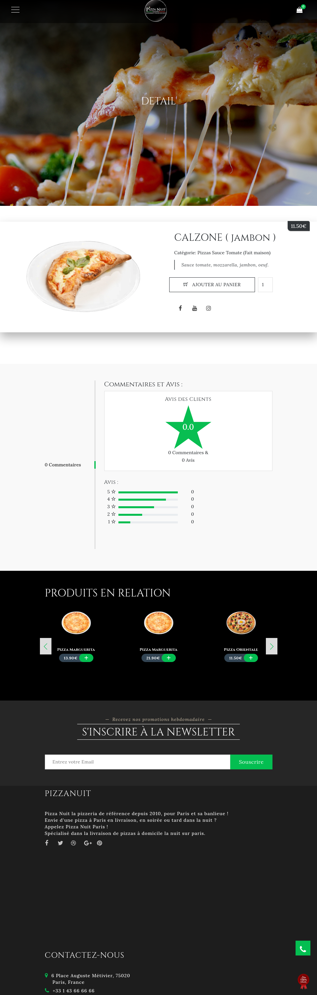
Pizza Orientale (241, 649)
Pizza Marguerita (76, 649)
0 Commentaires (63, 465)
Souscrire (251, 762)
